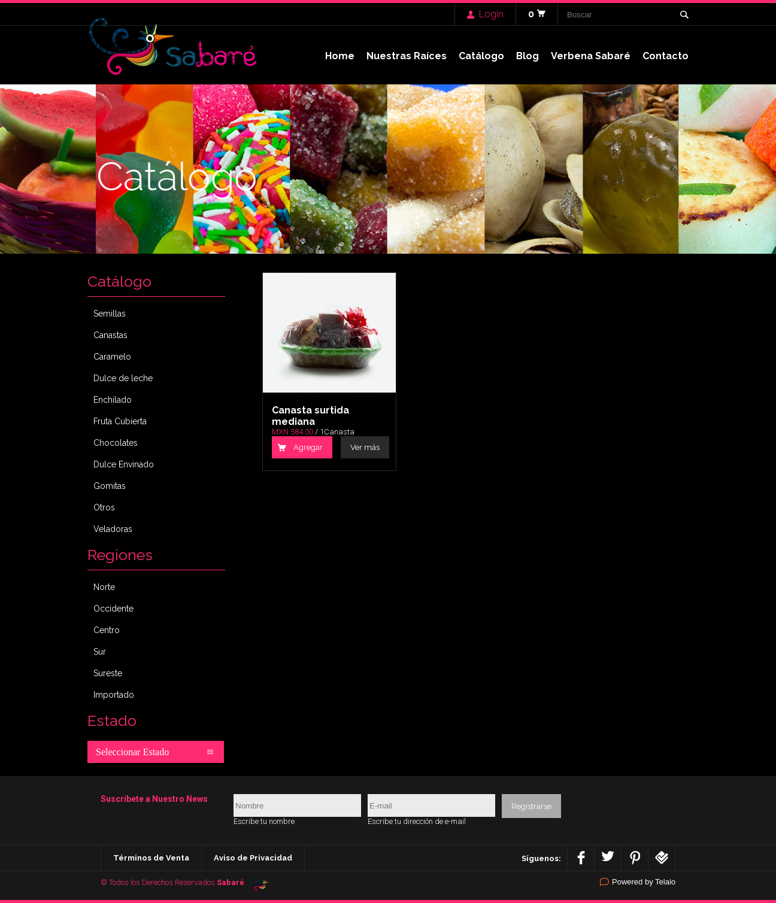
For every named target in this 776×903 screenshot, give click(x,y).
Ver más (365, 447)
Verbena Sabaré (590, 56)
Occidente (113, 608)
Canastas (110, 335)
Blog (527, 56)
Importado (113, 695)
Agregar (308, 447)
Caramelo (112, 356)
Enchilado (112, 400)
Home (339, 56)
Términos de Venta (151, 857)
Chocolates (115, 443)
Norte (104, 587)
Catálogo (481, 56)
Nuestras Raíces (406, 56)
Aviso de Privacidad (253, 857)
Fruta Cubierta (120, 421)
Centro (106, 630)
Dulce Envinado (123, 464)
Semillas (109, 313)
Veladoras (112, 529)
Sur (99, 651)
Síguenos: (541, 858)
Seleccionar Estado (132, 752)
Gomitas (109, 486)
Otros (104, 507)
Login (491, 14)
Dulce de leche (123, 378)
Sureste (107, 673)
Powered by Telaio (643, 882)
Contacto (665, 56)
